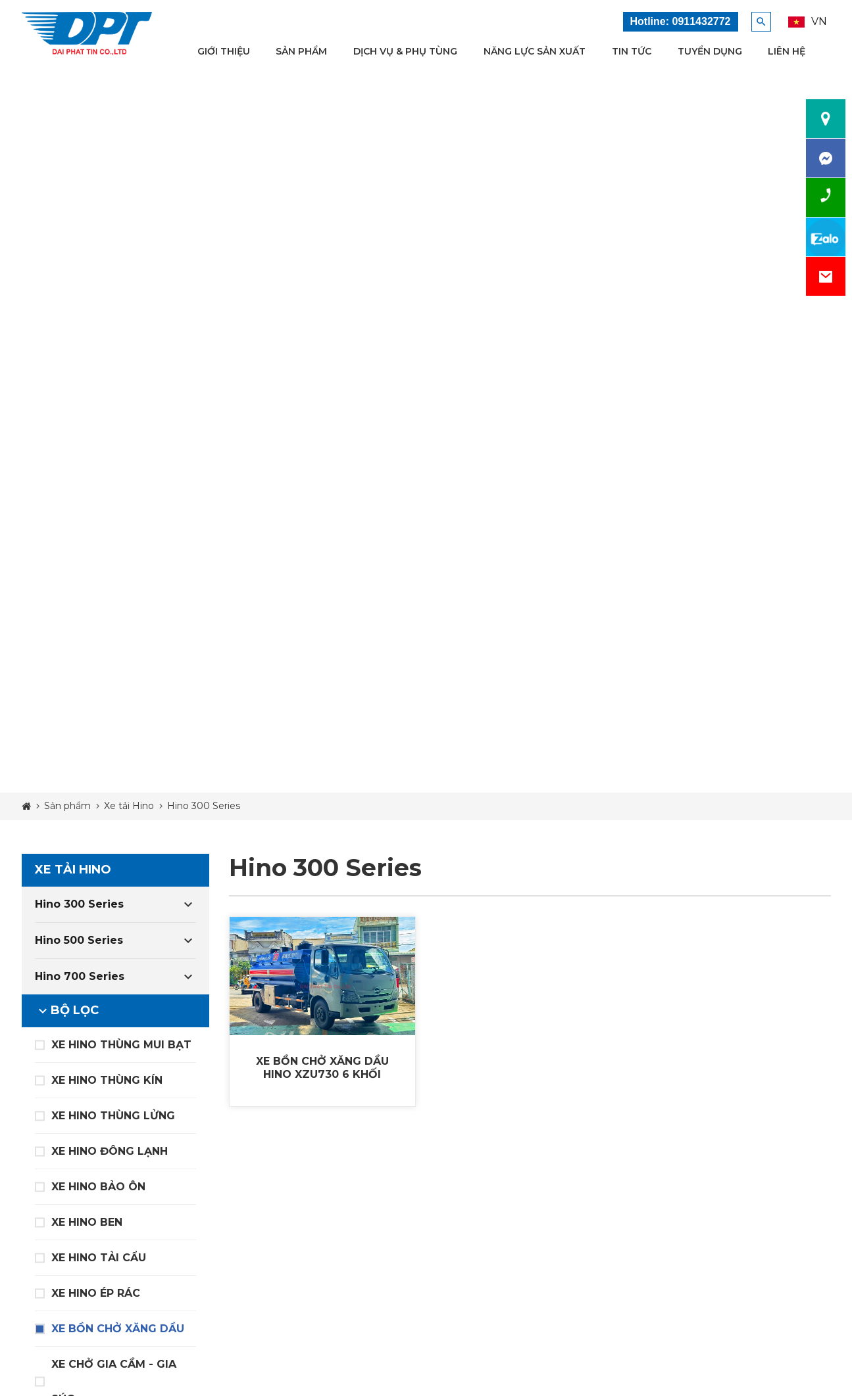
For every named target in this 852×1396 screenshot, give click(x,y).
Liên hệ (786, 51)
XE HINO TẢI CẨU (98, 1257)
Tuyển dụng (710, 51)
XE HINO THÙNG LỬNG (113, 1115)
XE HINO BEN (86, 1222)
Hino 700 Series (79, 976)
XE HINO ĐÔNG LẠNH (109, 1151)
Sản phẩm (301, 51)
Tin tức (631, 51)
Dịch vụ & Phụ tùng (405, 51)
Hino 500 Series (79, 940)
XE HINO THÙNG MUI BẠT (121, 1044)
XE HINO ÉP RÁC (95, 1293)
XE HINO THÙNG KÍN (107, 1080)
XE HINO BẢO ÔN (98, 1186)
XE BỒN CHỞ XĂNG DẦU (117, 1328)
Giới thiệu (223, 51)
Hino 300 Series (79, 904)
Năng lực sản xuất (535, 51)
